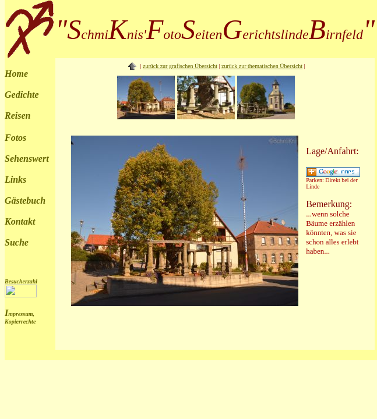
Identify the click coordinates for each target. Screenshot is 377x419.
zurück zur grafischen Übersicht (180, 66)
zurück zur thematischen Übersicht (261, 66)
